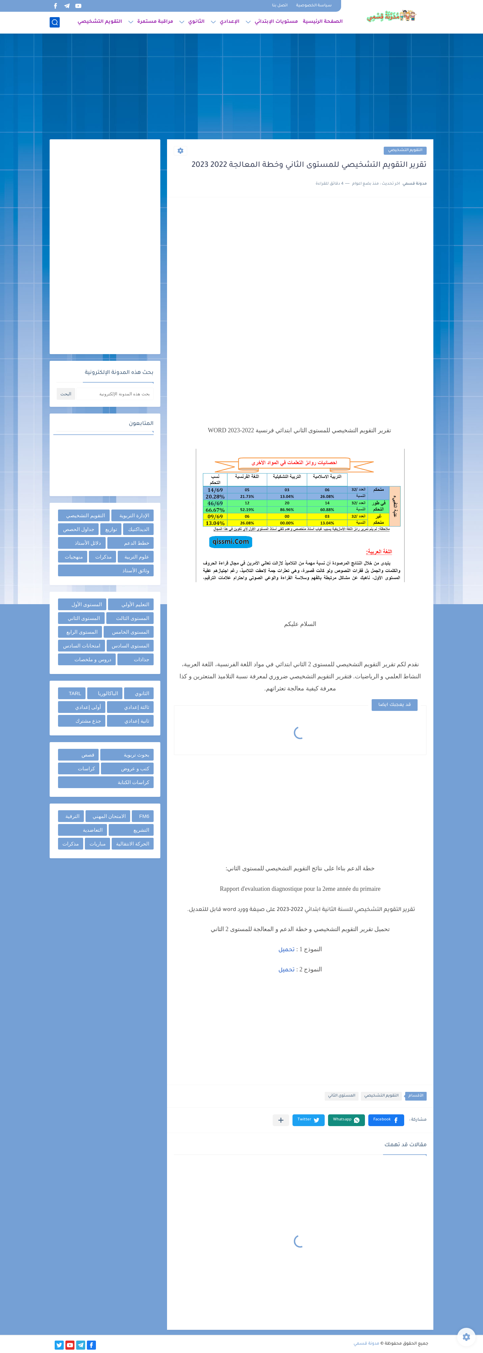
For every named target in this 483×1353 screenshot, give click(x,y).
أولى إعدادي (88, 707)
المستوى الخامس (130, 632)
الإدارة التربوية (134, 515)
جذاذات (141, 659)
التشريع (141, 830)
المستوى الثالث (132, 618)
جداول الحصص (78, 529)
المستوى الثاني (341, 1096)
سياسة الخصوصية (314, 6)
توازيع (111, 529)
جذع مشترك (88, 721)
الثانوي (196, 22)
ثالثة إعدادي (136, 707)
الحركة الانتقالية (132, 844)
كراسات (86, 768)
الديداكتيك (138, 529)
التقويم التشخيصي (99, 22)
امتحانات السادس (81, 645)
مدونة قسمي (366, 1344)
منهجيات (74, 557)
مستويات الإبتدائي (276, 22)
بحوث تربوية (136, 755)
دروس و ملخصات (92, 659)
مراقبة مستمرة (155, 22)
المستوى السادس (130, 645)
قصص (88, 755)
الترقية (72, 816)
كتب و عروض (135, 768)
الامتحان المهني (109, 816)
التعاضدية (93, 830)
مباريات (98, 844)
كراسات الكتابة (133, 782)
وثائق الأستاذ (135, 570)
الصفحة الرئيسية (323, 22)
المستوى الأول (86, 604)
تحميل (286, 950)
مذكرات (103, 557)
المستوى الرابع (82, 632)
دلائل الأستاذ (88, 543)
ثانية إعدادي (136, 721)
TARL (75, 693)
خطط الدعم (136, 543)
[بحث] (55, 22)
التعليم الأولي (135, 604)
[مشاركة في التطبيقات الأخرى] (281, 1120)
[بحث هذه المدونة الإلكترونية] (115, 394)
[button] (386, 1120)
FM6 (144, 816)
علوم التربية (136, 557)
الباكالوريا (108, 693)
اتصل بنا (279, 6)
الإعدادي (229, 22)
